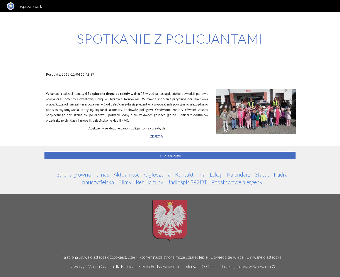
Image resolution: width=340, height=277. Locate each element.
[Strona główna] (170, 155)
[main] (170, 39)
